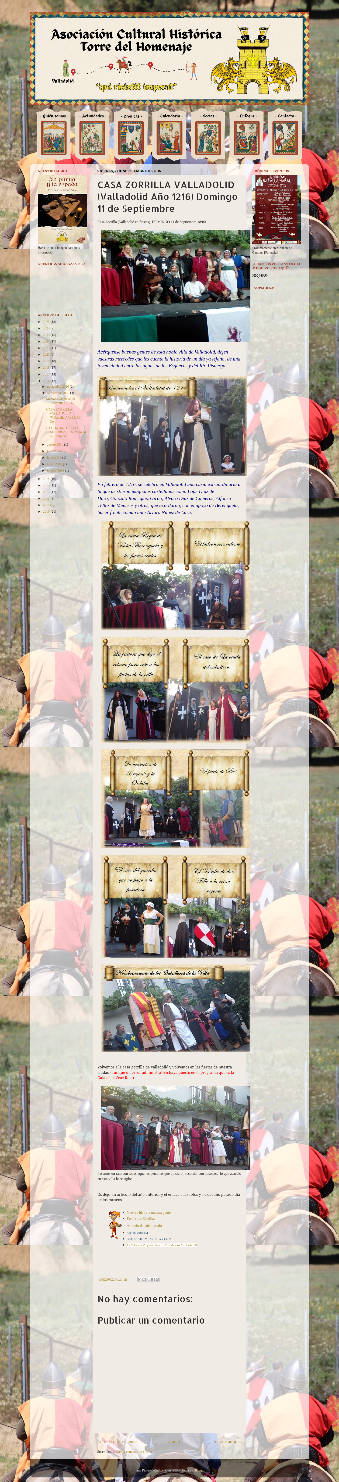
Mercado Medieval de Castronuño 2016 (61, 401)
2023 (46, 335)
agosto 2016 (55, 444)
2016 (46, 381)
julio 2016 (54, 451)
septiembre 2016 (58, 393)
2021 (46, 348)
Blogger (199, 1470)
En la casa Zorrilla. (141, 1219)
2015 (46, 479)
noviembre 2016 (58, 386)
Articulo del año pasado (144, 1226)
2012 (46, 498)
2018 (46, 367)
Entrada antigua (227, 1441)
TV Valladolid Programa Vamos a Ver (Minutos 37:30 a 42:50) (162, 1245)
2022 (46, 341)
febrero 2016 (56, 470)
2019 (46, 361)
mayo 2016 (55, 464)
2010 (46, 511)
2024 (46, 328)
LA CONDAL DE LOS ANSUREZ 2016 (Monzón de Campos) (66, 432)
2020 (46, 354)
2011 (46, 505)
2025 (46, 322)
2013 (46, 492)
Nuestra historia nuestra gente (149, 1212)
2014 (46, 485)
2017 (46, 374)
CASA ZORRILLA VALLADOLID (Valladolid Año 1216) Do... (63, 415)
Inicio (174, 1441)
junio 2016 (54, 457)
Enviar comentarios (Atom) (134, 1451)
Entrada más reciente (117, 1441)
